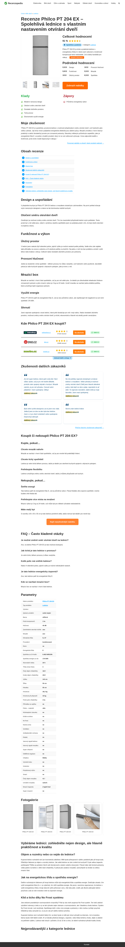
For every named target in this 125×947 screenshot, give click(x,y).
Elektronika (37, 3)
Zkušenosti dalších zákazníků (34, 170)
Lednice (35, 13)
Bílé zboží (47, 3)
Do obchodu (79, 332)
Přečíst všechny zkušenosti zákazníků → (89, 428)
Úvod (22, 13)
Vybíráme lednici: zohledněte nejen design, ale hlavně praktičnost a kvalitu (49, 191)
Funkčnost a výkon (31, 162)
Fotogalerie (29, 187)
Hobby (113, 3)
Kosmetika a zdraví (101, 3)
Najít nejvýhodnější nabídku (62, 522)
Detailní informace (77, 57)
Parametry (28, 182)
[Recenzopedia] (13, 3)
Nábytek (77, 3)
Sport (69, 3)
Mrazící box (29, 166)
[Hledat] (119, 3)
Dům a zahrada (59, 3)
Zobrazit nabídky (75, 85)
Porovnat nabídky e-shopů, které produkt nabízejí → (85, 143)
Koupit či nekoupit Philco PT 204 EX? (37, 174)
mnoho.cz (46, 351)
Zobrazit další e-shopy (61, 358)
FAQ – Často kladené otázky (34, 178)
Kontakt (86, 944)
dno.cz (46, 342)
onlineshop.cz (46, 332)
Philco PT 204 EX (48, 601)
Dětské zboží (87, 3)
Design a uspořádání (32, 158)
